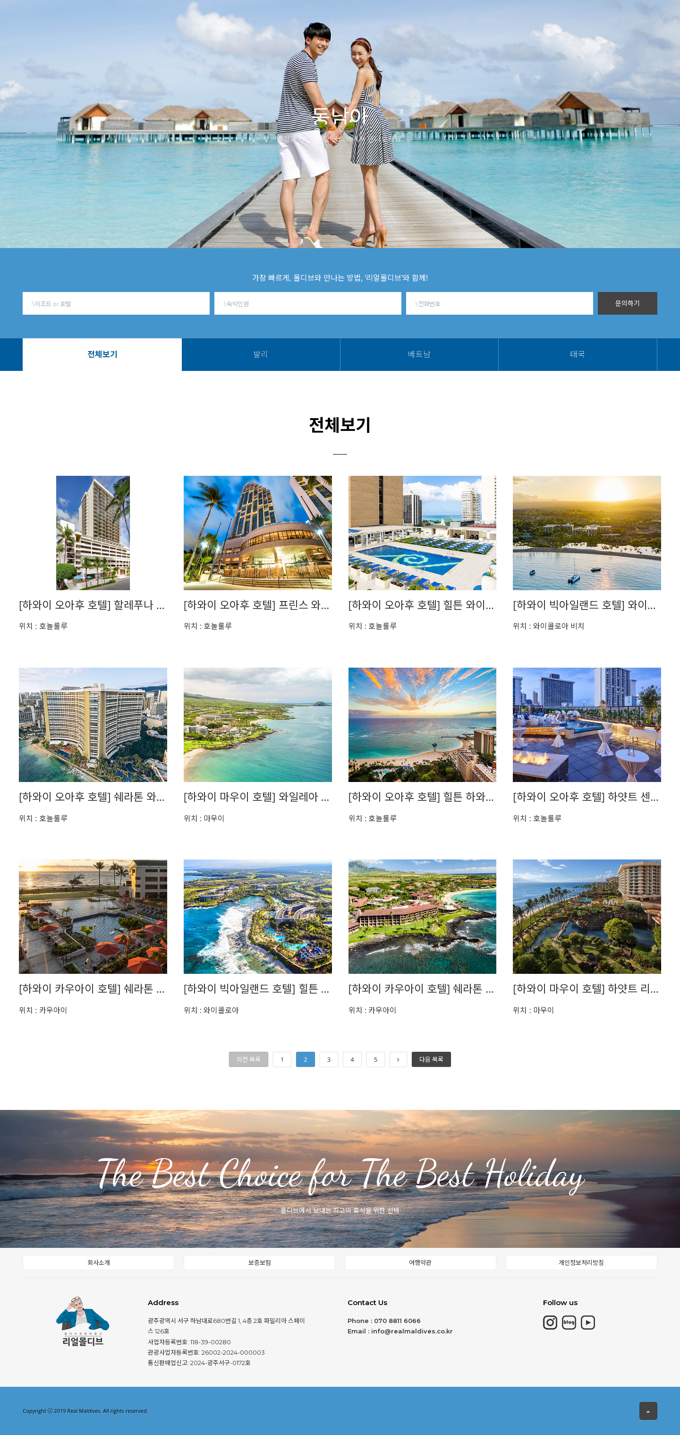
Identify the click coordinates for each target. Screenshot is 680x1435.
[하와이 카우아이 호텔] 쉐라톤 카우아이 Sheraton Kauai (422, 988)
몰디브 (155, 20)
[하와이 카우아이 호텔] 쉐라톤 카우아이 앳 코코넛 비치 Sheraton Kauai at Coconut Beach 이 (93, 988)
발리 (347, 31)
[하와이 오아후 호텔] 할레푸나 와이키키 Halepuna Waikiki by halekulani (93, 605)
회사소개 (98, 1262)
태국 (398, 31)
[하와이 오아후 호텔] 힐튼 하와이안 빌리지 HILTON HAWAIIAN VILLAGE (422, 797)
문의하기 (627, 303)
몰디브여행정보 (379, 15)
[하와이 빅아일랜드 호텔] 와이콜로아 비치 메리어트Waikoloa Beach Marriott (587, 605)
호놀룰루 (43, 626)
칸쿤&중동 (263, 18)
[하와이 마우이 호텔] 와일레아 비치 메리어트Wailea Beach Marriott (258, 797)
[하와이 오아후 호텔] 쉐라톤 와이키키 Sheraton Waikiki (93, 797)
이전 (249, 1059)
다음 (431, 1059)
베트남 (372, 31)
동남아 (317, 17)
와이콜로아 (211, 1010)
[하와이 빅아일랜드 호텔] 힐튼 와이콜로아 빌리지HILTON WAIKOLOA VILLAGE (258, 988)
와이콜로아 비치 (549, 626)
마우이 (204, 818)
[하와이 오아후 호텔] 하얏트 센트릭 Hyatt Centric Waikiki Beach (587, 797)
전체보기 (319, 31)
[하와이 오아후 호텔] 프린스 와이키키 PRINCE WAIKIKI (258, 605)
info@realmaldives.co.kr (412, 1331)
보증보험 (259, 1262)
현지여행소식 (453, 13)
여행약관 (420, 1262)
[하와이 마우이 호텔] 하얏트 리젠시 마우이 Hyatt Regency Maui (587, 988)
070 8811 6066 (397, 1320)
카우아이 (43, 1010)
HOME (107, 20)
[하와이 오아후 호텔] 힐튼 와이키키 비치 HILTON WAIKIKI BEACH (422, 605)
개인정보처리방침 (581, 1262)
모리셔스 (206, 19)
